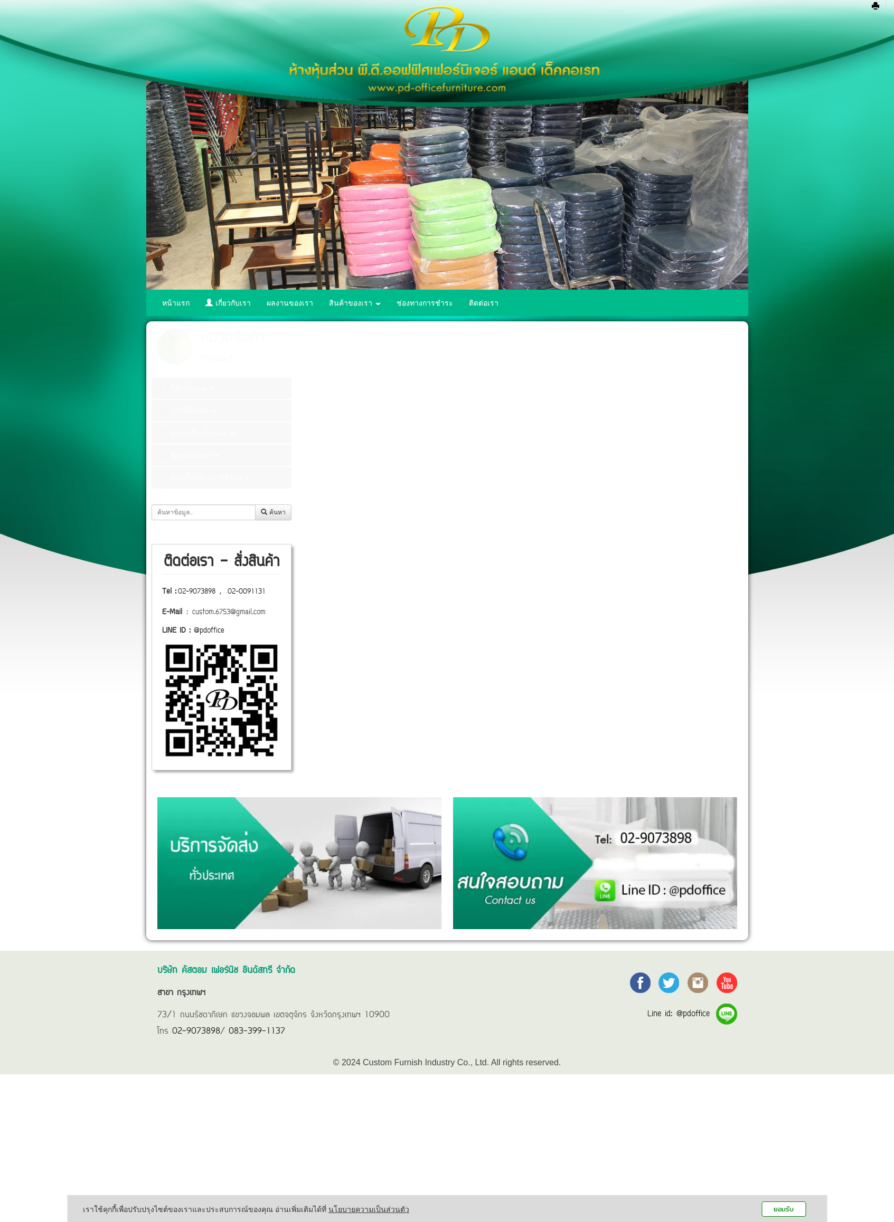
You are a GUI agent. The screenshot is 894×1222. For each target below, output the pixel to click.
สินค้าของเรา (355, 303)
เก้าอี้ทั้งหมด (188, 410)
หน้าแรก (176, 303)
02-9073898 (196, 592)
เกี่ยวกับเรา (228, 303)
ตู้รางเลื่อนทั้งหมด (197, 432)
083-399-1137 (257, 1031)
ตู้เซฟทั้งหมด (189, 455)
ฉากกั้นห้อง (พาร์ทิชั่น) (204, 477)
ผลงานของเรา (290, 303)
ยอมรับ (784, 1209)
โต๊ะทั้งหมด (186, 388)
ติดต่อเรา (483, 303)
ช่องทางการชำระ (425, 303)
